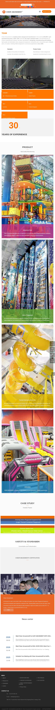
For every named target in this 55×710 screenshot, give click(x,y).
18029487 (48, 709)
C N (25, 6)
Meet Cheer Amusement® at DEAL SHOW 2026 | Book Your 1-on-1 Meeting (32, 649)
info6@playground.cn (15, 696)
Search (33, 5)
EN (20, 6)
